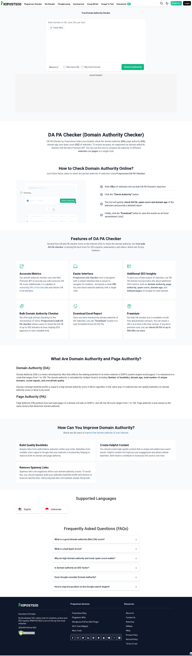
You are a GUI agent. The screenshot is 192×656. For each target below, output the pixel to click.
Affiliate (129, 626)
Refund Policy (132, 639)
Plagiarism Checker (33, 4)
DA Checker (50, 4)
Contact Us (130, 617)
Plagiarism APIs (79, 617)
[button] (167, 3)
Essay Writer (92, 4)
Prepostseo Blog (79, 613)
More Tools (77, 631)
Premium (176, 3)
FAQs (128, 631)
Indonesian (53, 509)
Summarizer (78, 4)
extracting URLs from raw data (34, 287)
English (24, 509)
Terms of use (131, 644)
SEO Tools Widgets (80, 626)
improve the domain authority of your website (106, 432)
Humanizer (121, 4)
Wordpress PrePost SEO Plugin (85, 622)
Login (187, 3)
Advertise (130, 622)
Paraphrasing (64, 4)
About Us (130, 613)
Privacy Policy (132, 635)
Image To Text (107, 4)
